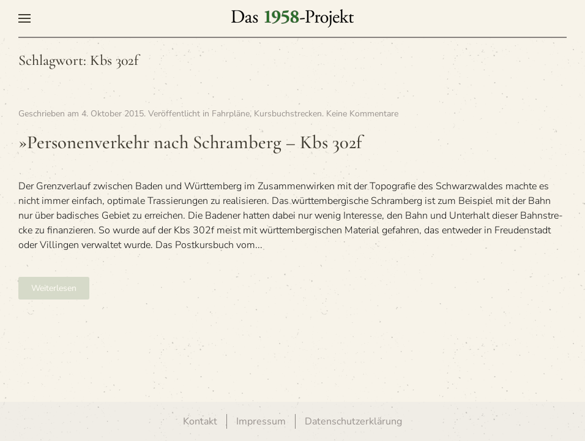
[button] (24, 18)
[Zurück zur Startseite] (292, 18)
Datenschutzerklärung (353, 421)
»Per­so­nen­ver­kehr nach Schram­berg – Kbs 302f (190, 142)
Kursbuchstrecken (288, 113)
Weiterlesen (53, 288)
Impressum (261, 421)
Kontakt (200, 421)
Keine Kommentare (362, 113)
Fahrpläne (231, 113)
